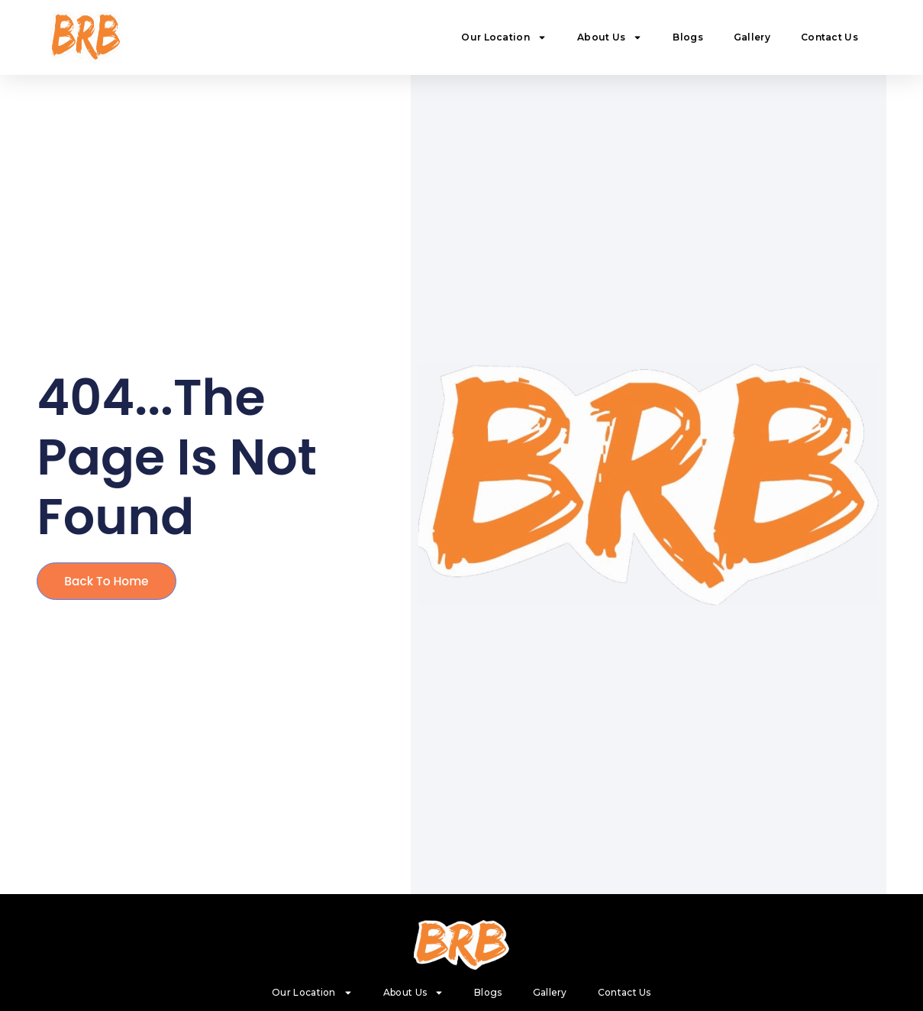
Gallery (752, 37)
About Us (609, 37)
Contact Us (829, 37)
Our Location (504, 37)
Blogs (688, 37)
